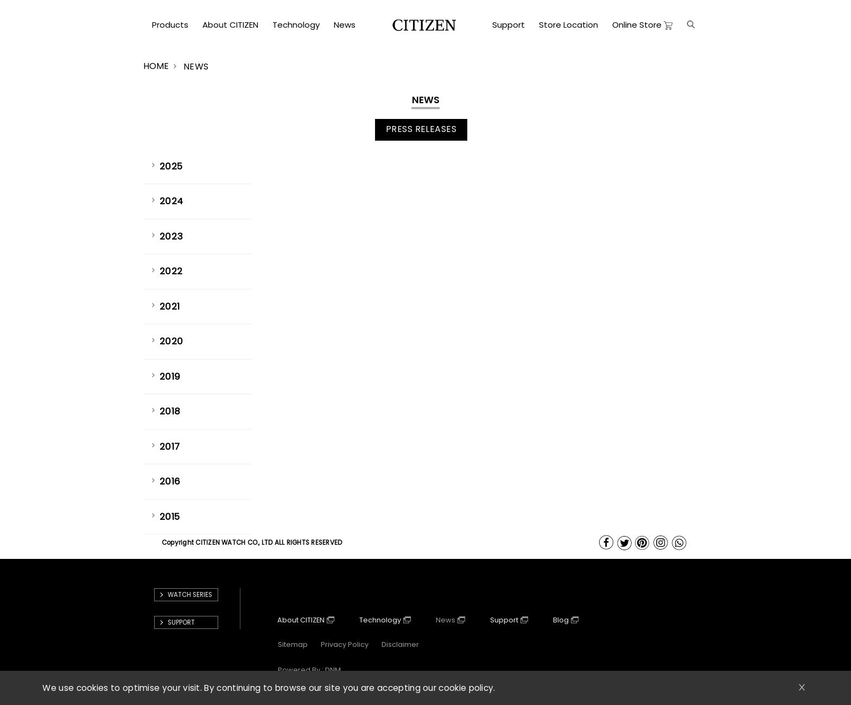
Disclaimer (400, 644)
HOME (156, 66)
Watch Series (190, 594)
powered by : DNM (309, 670)
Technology (380, 620)
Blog (561, 620)
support (181, 622)
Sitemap (293, 644)
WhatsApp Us (680, 542)
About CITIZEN (301, 620)
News (445, 620)
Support (504, 620)
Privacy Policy (345, 644)
